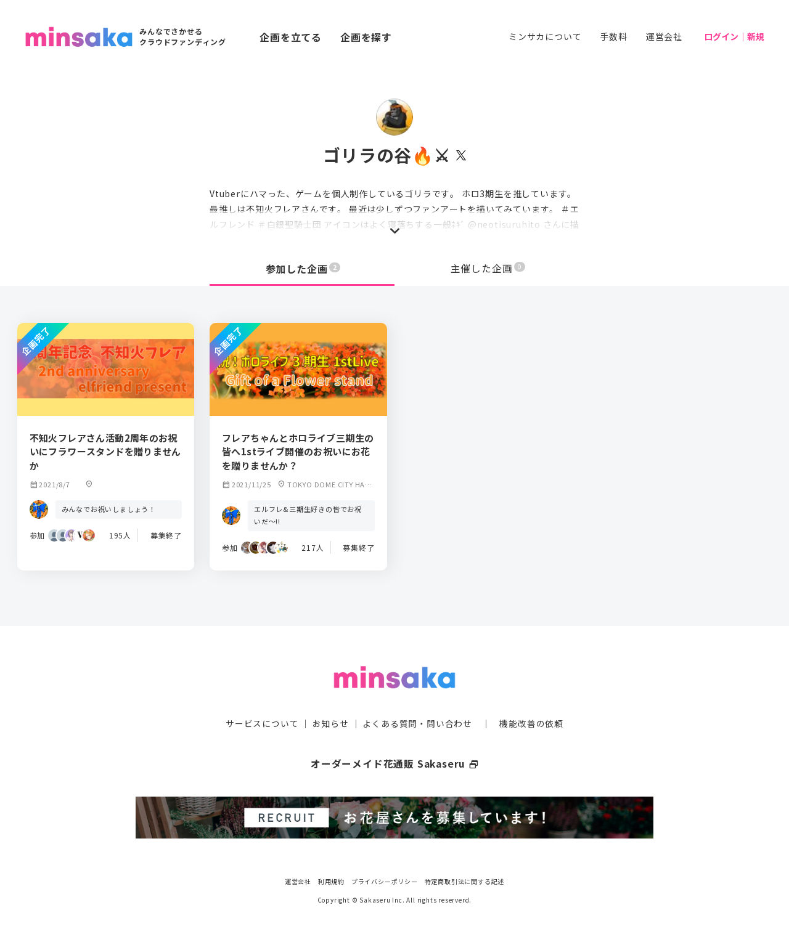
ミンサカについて (545, 36)
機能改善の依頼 (531, 723)
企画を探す (366, 37)
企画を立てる (291, 37)
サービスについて (262, 723)
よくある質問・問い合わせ (417, 723)
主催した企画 (488, 268)
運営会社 (664, 36)
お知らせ (331, 723)
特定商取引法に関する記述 (465, 880)
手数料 (613, 36)
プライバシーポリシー (384, 880)
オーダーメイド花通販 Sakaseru (395, 762)
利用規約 (331, 880)
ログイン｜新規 (734, 36)
